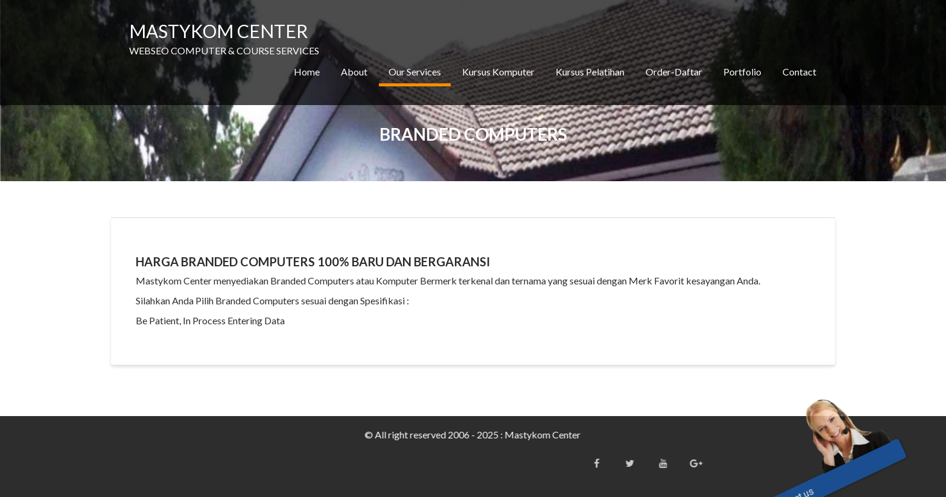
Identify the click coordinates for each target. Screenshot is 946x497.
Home (307, 71)
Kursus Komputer (498, 71)
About (354, 71)
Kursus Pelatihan (590, 71)
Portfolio (742, 71)
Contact (799, 71)
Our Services (415, 71)
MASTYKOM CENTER (218, 31)
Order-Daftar (674, 71)
